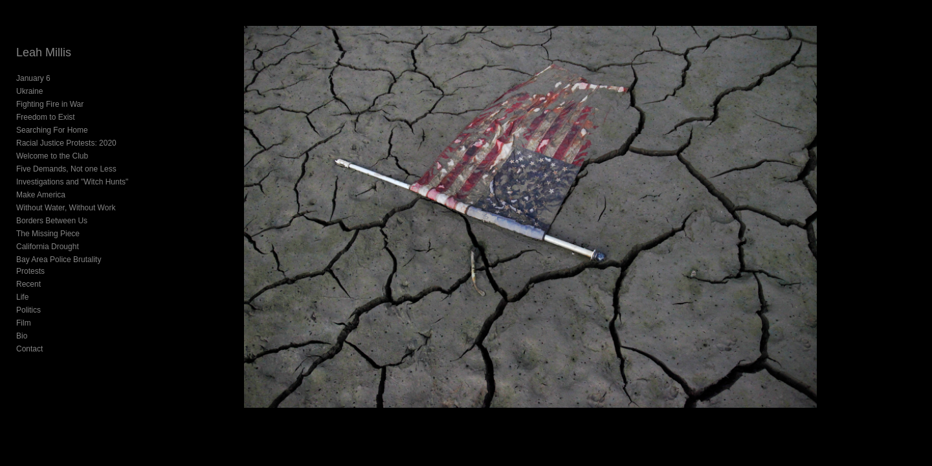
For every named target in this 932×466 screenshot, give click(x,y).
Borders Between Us (51, 220)
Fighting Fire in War (49, 104)
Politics (28, 298)
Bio (21, 324)
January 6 (33, 78)
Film (23, 311)
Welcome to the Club (52, 156)
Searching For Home (52, 130)
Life (22, 285)
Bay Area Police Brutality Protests (74, 259)
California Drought (47, 246)
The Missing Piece (48, 233)
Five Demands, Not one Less (66, 168)
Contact (29, 337)
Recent (28, 272)
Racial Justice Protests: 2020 (66, 143)
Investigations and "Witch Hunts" (72, 181)
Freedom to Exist (45, 117)
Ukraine (29, 91)
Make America (40, 194)
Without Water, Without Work (65, 207)
